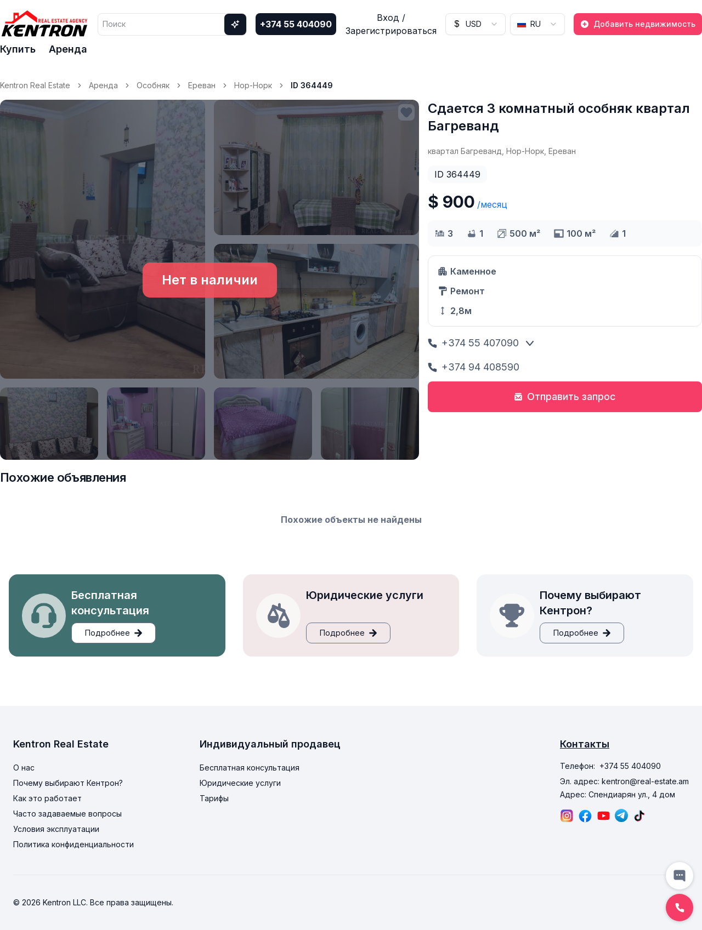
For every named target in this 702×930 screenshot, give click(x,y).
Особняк (153, 85)
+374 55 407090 (473, 343)
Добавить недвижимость (637, 23)
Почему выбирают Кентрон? (68, 783)
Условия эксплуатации (56, 829)
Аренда (68, 49)
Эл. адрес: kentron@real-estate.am (624, 781)
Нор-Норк (253, 85)
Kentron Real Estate (35, 85)
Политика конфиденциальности (73, 844)
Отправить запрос (565, 396)
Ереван (202, 85)
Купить (18, 49)
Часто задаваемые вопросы (67, 813)
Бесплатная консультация (249, 767)
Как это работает (47, 798)
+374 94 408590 (473, 367)
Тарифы (214, 798)
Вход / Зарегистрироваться (391, 24)
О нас (24, 767)
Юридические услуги (240, 783)
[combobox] (475, 24)
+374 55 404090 (296, 24)
